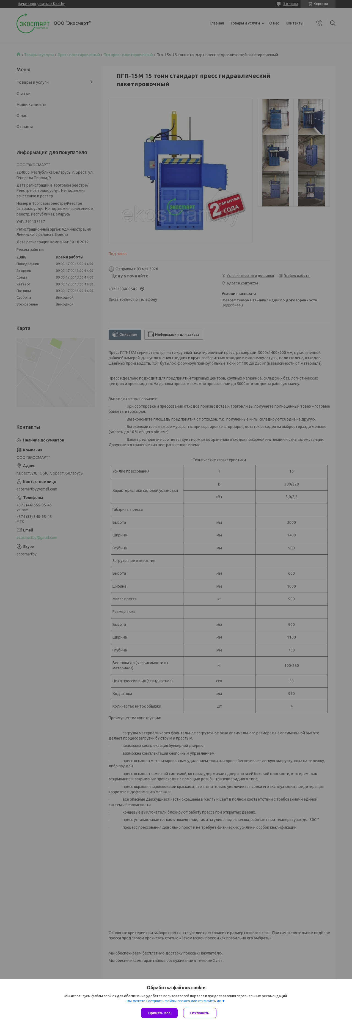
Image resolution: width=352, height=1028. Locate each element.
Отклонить (199, 1013)
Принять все (159, 1013)
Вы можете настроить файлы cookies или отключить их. (174, 1001)
